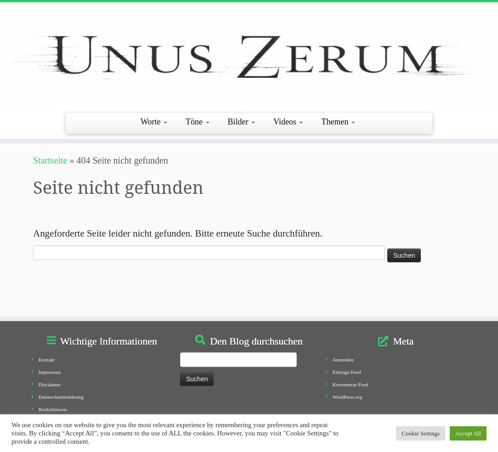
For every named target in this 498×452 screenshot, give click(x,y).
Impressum (50, 372)
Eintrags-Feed (347, 372)
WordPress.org (347, 397)
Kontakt (47, 359)
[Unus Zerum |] (249, 56)
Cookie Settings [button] (421, 433)
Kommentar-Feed (350, 384)
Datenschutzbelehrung (61, 397)
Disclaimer (50, 384)
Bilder (241, 121)
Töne (197, 121)
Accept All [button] (468, 433)
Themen (338, 121)
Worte (154, 121)
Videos (288, 121)
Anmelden (343, 359)
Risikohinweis (53, 409)
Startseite (50, 160)
